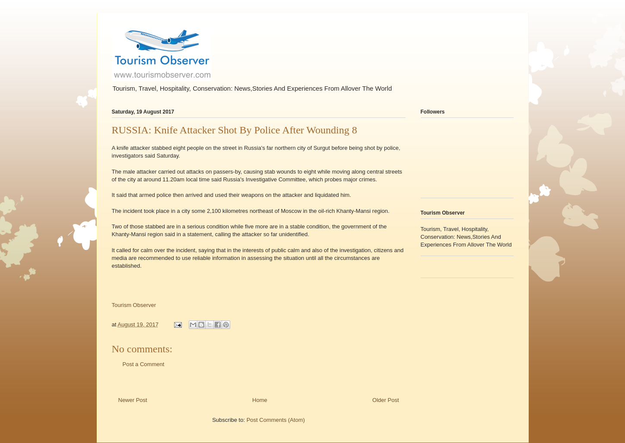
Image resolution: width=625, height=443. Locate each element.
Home (259, 400)
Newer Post (132, 400)
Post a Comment (144, 364)
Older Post (385, 400)
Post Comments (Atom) (276, 420)
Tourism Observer (134, 305)
